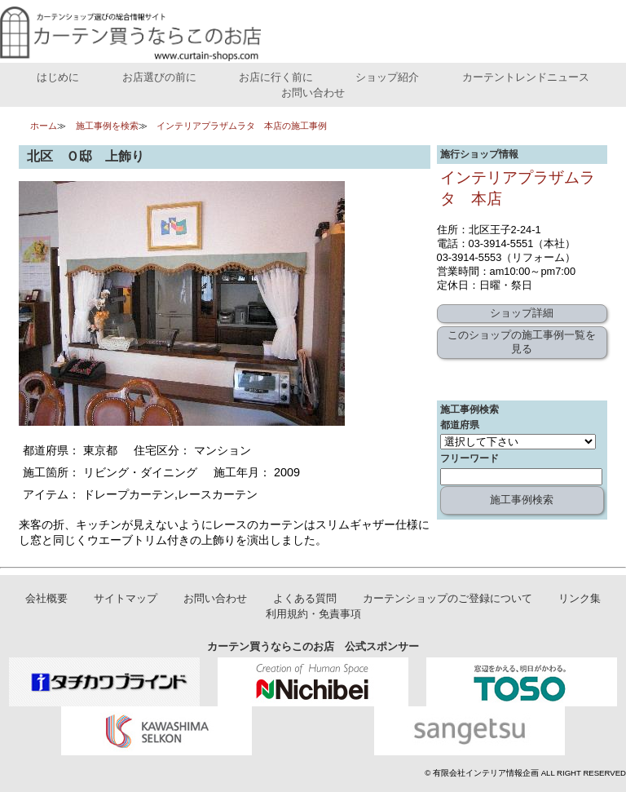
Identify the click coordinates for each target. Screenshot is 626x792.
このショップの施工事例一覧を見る (521, 342)
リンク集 (579, 598)
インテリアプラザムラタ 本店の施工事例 (241, 126)
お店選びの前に (159, 77)
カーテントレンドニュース (525, 77)
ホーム (43, 126)
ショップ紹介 (387, 77)
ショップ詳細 (521, 313)
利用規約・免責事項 (313, 614)
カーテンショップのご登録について (447, 598)
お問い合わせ (313, 92)
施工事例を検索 (107, 126)
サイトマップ (125, 598)
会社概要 (46, 598)
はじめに (58, 77)
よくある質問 (305, 598)
